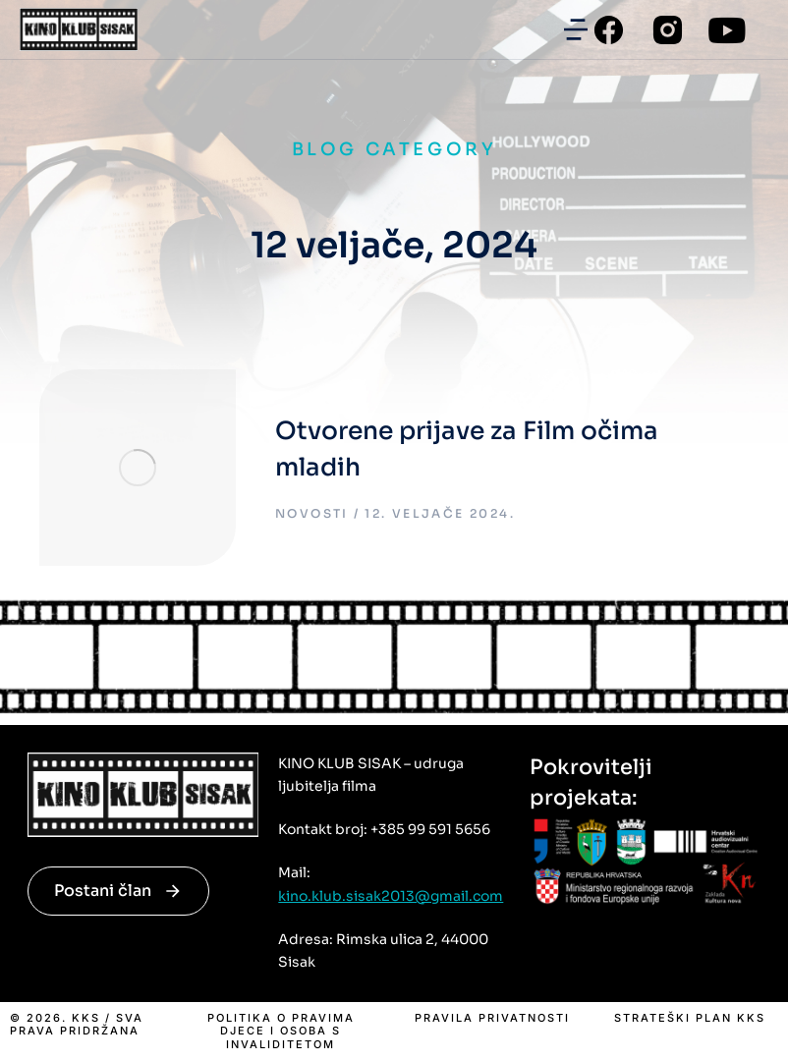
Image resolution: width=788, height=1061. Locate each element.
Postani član (118, 890)
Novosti (312, 513)
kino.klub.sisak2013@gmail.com (390, 896)
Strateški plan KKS (689, 1018)
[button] (575, 29)
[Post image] (137, 467)
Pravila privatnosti (492, 1018)
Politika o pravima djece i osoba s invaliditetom (281, 1031)
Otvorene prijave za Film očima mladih (466, 449)
